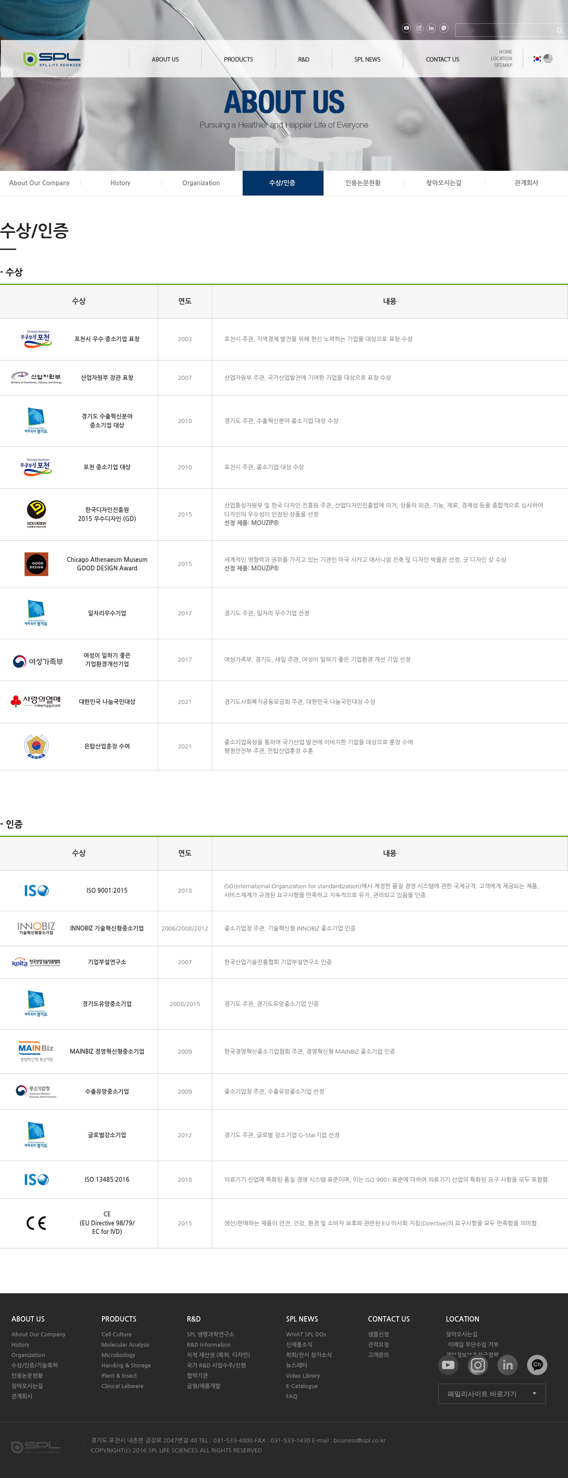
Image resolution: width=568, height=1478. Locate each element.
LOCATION (462, 1319)
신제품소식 (299, 1345)
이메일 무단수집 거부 (473, 1345)
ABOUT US (27, 1319)
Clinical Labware (123, 1386)
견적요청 (378, 1345)
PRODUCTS (119, 1319)
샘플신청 (378, 1334)
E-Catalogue (302, 1386)
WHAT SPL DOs (306, 1334)
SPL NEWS (302, 1319)
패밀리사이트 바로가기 (482, 1394)
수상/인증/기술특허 (34, 1365)
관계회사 (527, 183)
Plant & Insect (119, 1376)
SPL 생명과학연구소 (211, 1334)
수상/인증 (282, 183)
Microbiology (118, 1355)
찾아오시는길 (444, 183)
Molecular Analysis (126, 1345)
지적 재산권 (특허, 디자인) (218, 1355)
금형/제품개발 (204, 1386)
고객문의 (378, 1355)
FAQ (291, 1396)
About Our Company (39, 183)
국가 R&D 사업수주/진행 (216, 1365)
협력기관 (197, 1376)
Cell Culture (117, 1334)
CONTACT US (389, 1319)
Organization (201, 183)
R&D (194, 1319)
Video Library (303, 1376)
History (120, 183)
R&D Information (209, 1345)
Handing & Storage (126, 1365)
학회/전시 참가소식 (309, 1355)
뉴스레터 (296, 1365)
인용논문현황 (363, 183)
